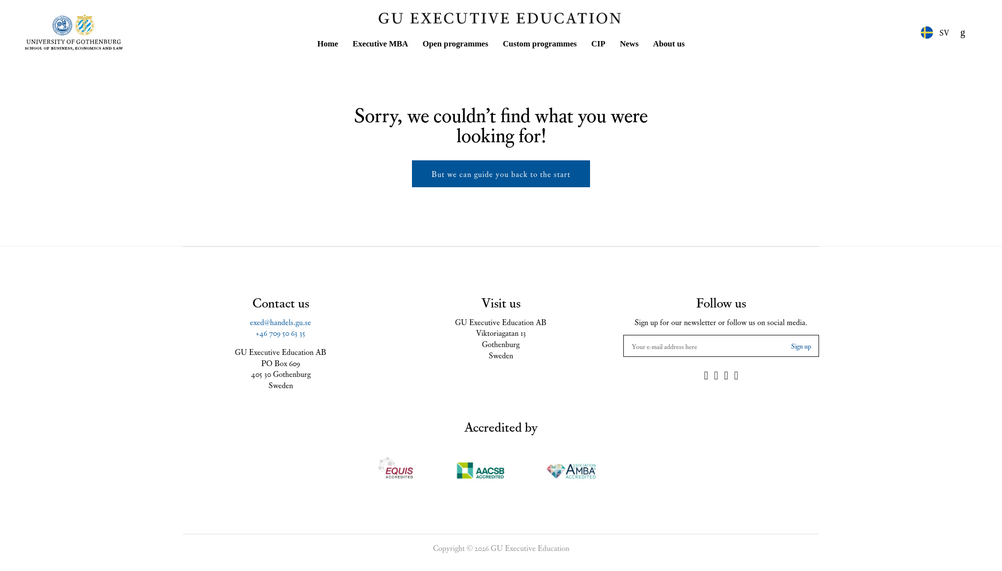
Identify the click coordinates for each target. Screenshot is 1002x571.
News (629, 41)
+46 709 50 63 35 (280, 330)
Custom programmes (540, 41)
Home (327, 41)
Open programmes (455, 41)
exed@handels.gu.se (280, 320)
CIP (598, 41)
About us (669, 41)
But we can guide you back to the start (501, 171)
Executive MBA (380, 41)
